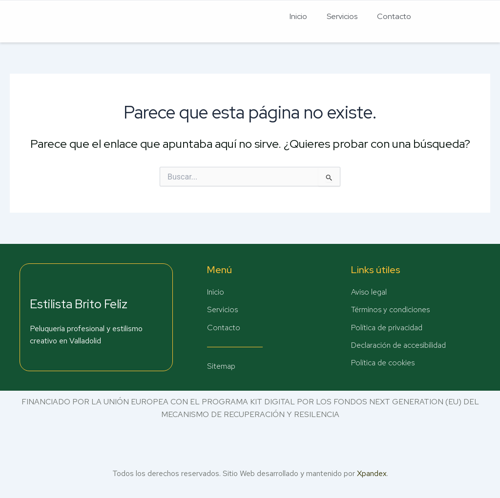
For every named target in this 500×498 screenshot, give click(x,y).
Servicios (342, 16)
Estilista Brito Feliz (78, 304)
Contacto (394, 16)
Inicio (298, 16)
